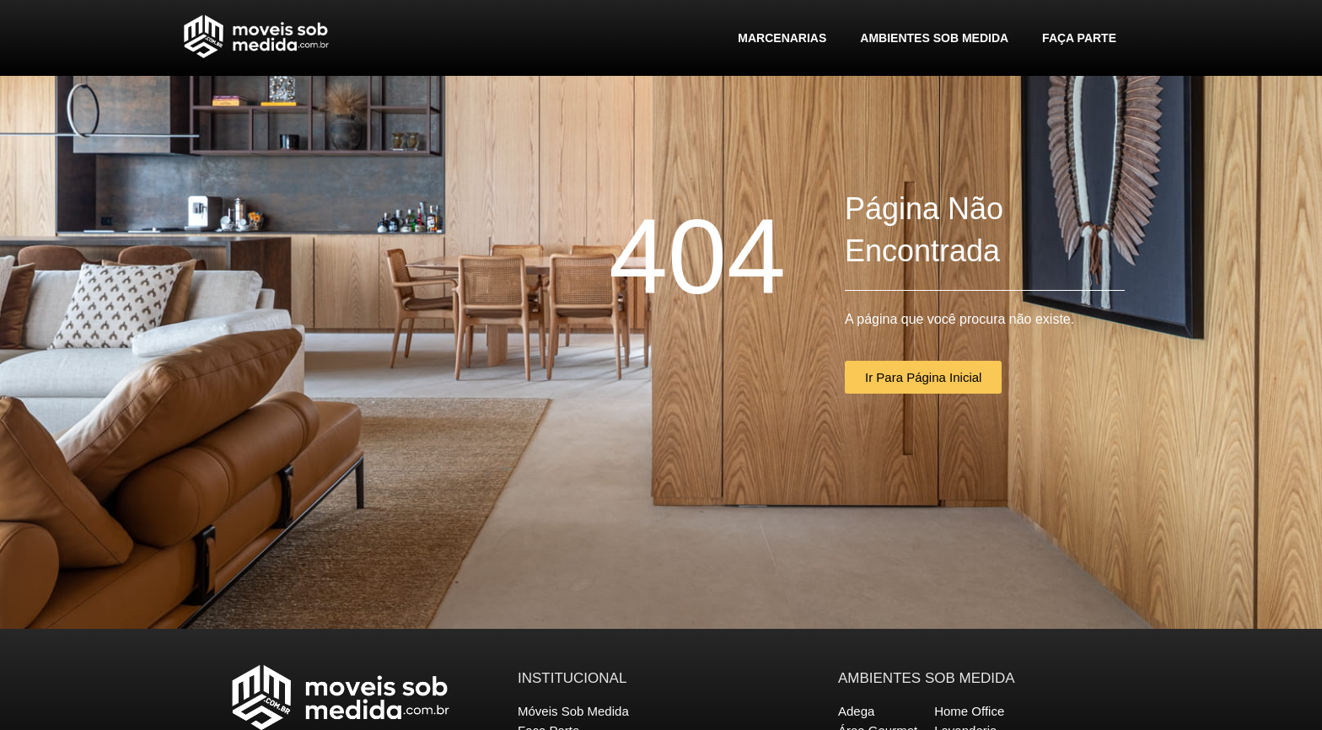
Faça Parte (1079, 38)
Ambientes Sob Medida (934, 38)
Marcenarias (782, 38)
